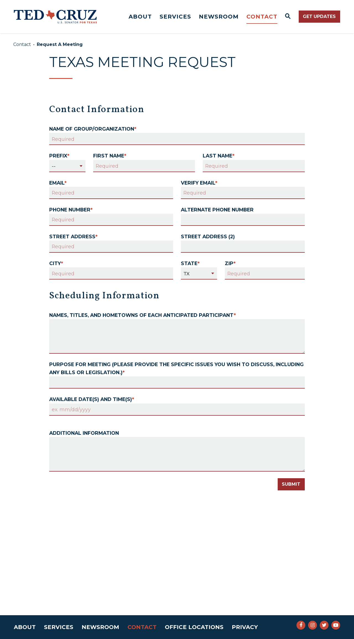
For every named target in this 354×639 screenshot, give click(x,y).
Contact (261, 16)
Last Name (219, 156)
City (56, 263)
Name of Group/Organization (92, 129)
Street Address (73, 236)
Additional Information (84, 433)
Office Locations (194, 627)
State (190, 263)
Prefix (59, 156)
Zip (230, 263)
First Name (109, 156)
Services (175, 16)
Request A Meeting (60, 44)
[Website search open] (288, 16)
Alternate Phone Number (217, 210)
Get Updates (319, 16)
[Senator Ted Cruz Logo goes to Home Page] (55, 16)
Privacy (245, 627)
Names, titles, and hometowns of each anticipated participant (142, 315)
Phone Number (71, 210)
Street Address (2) (208, 236)
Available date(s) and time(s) (91, 399)
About (140, 16)
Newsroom (219, 16)
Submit (291, 484)
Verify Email (199, 183)
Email (58, 183)
